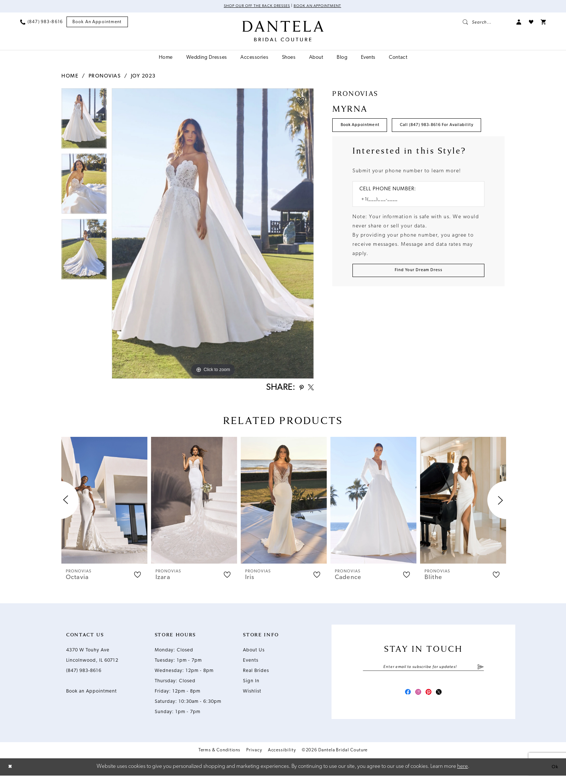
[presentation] (104, 502)
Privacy (254, 755)
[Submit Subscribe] (480, 670)
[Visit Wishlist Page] (531, 23)
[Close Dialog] (11, 771)
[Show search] (486, 23)
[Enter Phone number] (414, 225)
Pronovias (105, 77)
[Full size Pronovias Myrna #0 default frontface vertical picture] (213, 234)
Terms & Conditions (219, 755)
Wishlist (252, 693)
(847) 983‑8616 (83, 673)
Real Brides (256, 673)
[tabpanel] (84, 121)
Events (250, 662)
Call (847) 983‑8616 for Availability (387, 149)
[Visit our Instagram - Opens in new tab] (416, 696)
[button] (519, 23)
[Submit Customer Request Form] (418, 298)
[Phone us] (42, 23)
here (462, 771)
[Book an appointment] (97, 23)
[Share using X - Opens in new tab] (309, 389)
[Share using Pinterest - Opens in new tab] (297, 389)
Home (69, 77)
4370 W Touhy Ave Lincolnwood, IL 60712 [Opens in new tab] (92, 657)
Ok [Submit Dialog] (554, 771)
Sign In (251, 683)
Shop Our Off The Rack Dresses (252, 6)
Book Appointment (365, 127)
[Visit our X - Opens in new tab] (443, 696)
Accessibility (282, 755)
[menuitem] (42, 23)
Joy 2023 (143, 77)
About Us (254, 652)
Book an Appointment (323, 6)
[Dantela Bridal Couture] (283, 32)
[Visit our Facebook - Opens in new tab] (403, 696)
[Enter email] (423, 670)
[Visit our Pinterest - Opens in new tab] (430, 696)
